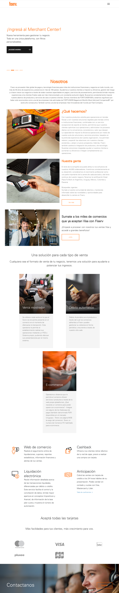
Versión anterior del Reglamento (43, 578)
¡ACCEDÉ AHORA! (19, 50)
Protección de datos (64, 543)
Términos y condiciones (66, 548)
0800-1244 (81, 546)
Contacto (104, 511)
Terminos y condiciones (84, 582)
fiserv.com (87, 587)
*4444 (79, 550)
